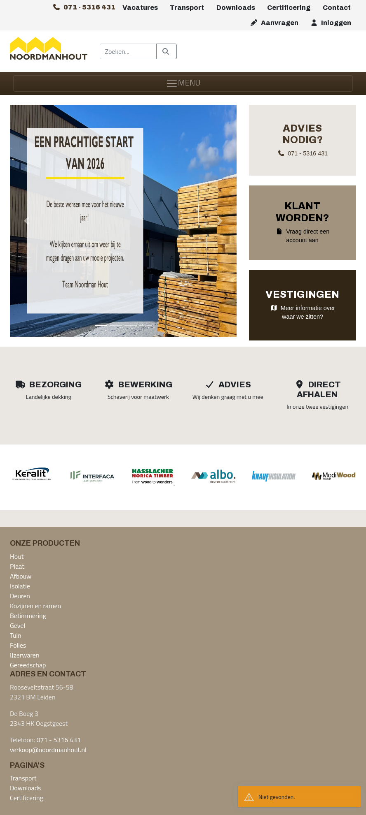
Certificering (288, 7)
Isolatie (20, 586)
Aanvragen (274, 22)
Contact (337, 7)
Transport (187, 7)
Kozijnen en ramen (35, 606)
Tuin (15, 635)
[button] (27, 221)
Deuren (20, 596)
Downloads (235, 7)
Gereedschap (28, 665)
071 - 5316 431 (58, 740)
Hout (16, 556)
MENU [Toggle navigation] (183, 83)
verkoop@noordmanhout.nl (48, 750)
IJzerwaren (25, 655)
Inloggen (330, 22)
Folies (18, 645)
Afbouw (20, 576)
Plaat (17, 566)
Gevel (17, 625)
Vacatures (140, 7)
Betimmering (28, 616)
